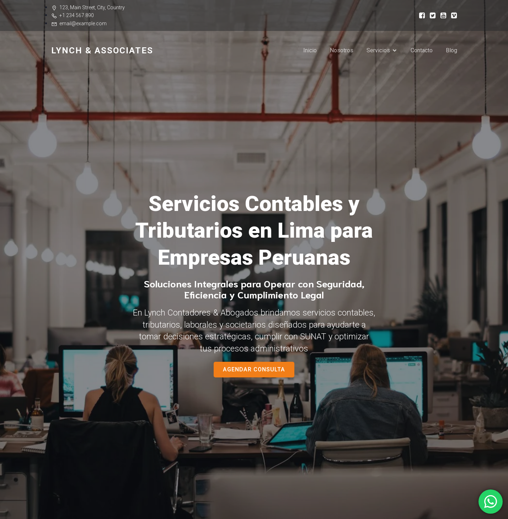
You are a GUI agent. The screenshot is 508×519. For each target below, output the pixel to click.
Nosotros (341, 50)
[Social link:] (420, 15)
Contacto (422, 50)
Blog (451, 50)
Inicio (310, 50)
